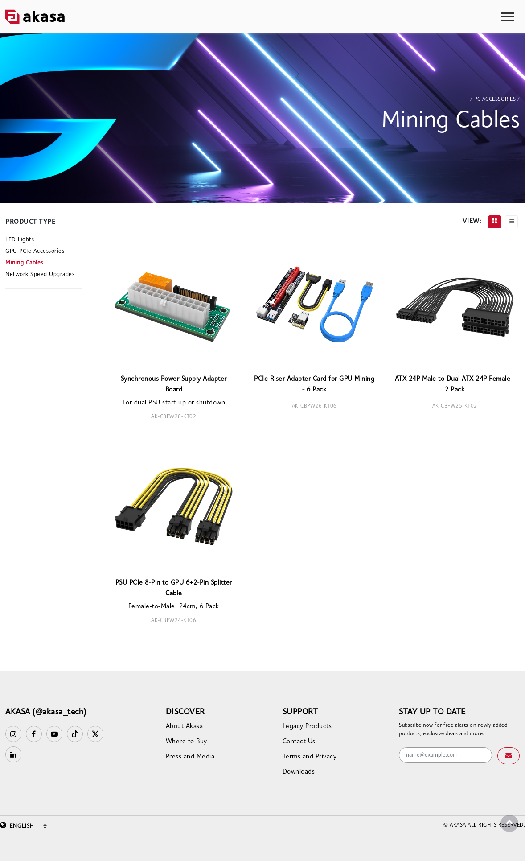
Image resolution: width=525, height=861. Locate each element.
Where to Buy (186, 741)
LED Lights (19, 240)
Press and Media (190, 757)
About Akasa (184, 726)
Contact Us (299, 741)
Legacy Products (307, 726)
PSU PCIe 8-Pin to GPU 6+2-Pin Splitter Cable (173, 588)
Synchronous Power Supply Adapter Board (174, 384)
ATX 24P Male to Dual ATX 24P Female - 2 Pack (455, 384)
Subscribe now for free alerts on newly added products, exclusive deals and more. (453, 730)
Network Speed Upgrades (39, 274)
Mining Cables (24, 263)
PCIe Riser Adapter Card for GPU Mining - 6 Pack (314, 384)
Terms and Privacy (310, 757)
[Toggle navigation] (508, 16)
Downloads (299, 772)
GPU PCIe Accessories (34, 251)
